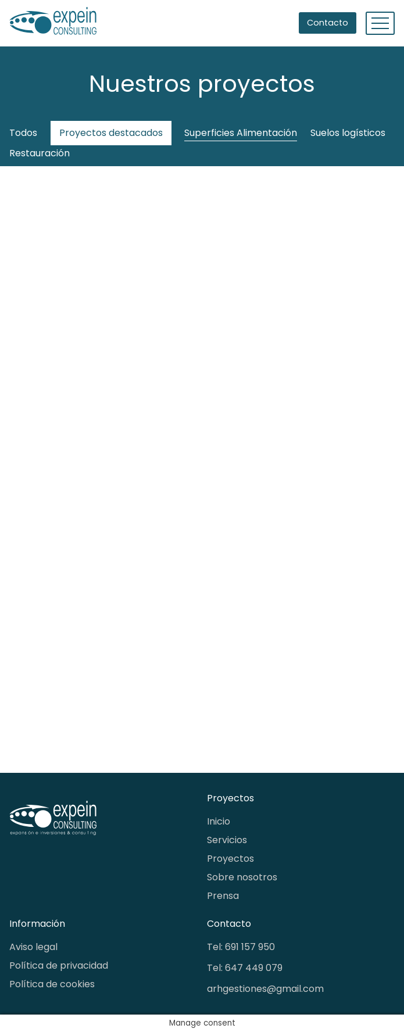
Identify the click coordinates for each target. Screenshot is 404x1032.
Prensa (223, 895)
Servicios (227, 840)
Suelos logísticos (347, 132)
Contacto (327, 22)
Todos (23, 132)
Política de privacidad (58, 965)
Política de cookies (52, 984)
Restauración (39, 153)
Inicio (218, 821)
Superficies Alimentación (240, 132)
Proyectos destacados (111, 132)
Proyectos (230, 858)
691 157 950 (250, 947)
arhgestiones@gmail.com (265, 988)
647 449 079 (254, 967)
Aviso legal (33, 947)
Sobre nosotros (242, 877)
